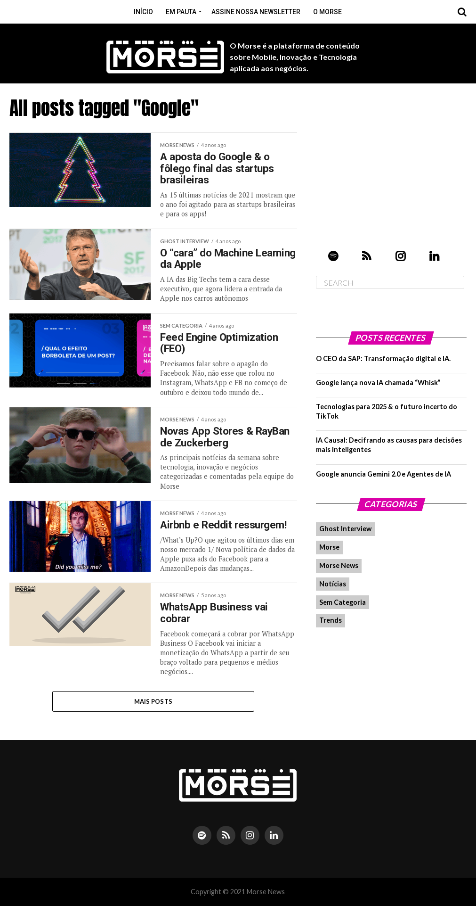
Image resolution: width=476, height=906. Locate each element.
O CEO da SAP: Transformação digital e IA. (383, 358)
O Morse (327, 12)
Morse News (338, 565)
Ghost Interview (345, 529)
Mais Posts (153, 701)
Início (143, 12)
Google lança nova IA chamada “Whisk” (378, 383)
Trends (330, 620)
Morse (329, 547)
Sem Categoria (342, 602)
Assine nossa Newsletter (255, 12)
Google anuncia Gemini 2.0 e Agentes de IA (383, 474)
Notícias (332, 584)
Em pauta (181, 12)
